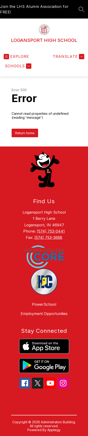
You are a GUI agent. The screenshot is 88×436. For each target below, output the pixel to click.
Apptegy (54, 430)
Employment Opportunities (44, 313)
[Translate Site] (68, 56)
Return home (25, 133)
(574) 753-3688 (48, 237)
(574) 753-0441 (51, 231)
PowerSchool (44, 304)
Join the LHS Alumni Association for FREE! (34, 9)
